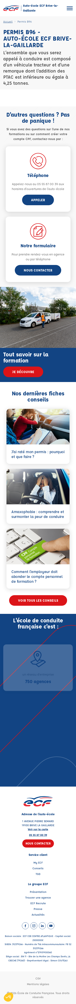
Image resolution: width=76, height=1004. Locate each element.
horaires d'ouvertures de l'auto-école (38, 189)
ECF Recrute (38, 903)
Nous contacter (38, 270)
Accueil (8, 21)
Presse (38, 909)
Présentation (38, 891)
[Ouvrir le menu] (70, 8)
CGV (38, 978)
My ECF (38, 862)
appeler (38, 200)
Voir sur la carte (38, 829)
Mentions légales (38, 984)
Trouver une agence (38, 897)
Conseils (38, 868)
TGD (38, 874)
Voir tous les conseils (38, 600)
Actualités (38, 914)
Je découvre (23, 372)
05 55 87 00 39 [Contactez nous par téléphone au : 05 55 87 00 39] (38, 835)
